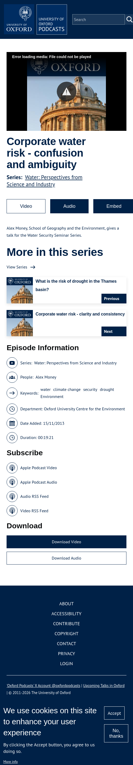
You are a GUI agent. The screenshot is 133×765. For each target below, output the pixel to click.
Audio (69, 206)
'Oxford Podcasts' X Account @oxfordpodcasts (43, 685)
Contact (66, 643)
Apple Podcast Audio (38, 482)
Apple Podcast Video (38, 467)
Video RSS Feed (34, 510)
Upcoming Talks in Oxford (104, 685)
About (66, 604)
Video (26, 206)
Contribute (66, 624)
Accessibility (66, 614)
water (45, 389)
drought (107, 389)
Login (66, 663)
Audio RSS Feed (34, 496)
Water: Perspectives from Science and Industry (44, 181)
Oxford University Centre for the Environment (84, 408)
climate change (67, 389)
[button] (66, 91)
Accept (114, 713)
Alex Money (45, 377)
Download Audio (66, 558)
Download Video (66, 541)
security (90, 389)
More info (10, 761)
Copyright (67, 633)
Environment (51, 396)
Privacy (66, 653)
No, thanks (116, 733)
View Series (17, 267)
